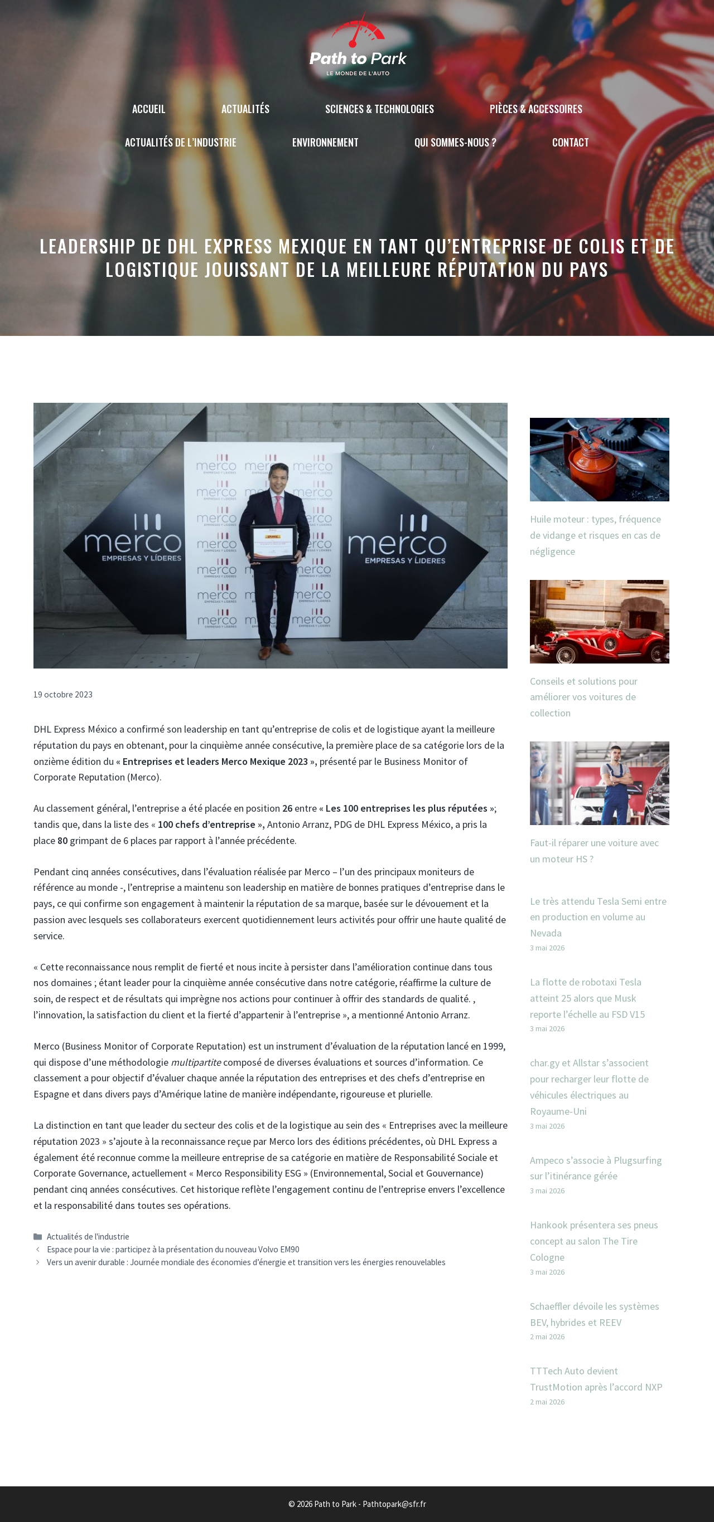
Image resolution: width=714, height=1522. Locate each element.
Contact (570, 142)
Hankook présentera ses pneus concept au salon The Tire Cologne (594, 1241)
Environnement (325, 142)
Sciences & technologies (379, 108)
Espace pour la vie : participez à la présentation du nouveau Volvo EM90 (173, 1249)
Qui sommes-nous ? (455, 142)
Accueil (149, 108)
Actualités (245, 108)
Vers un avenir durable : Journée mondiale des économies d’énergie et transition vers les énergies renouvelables (246, 1262)
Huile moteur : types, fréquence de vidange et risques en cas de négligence (595, 535)
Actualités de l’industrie (181, 142)
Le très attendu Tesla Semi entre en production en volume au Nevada (598, 917)
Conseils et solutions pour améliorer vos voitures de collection (584, 697)
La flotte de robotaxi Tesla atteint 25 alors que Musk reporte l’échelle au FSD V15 (587, 998)
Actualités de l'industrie (88, 1236)
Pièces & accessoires (536, 108)
